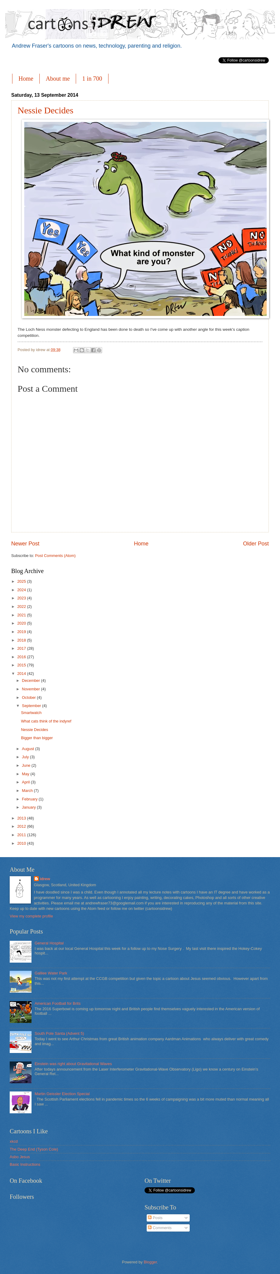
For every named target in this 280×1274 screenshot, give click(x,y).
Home (25, 78)
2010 (22, 843)
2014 (22, 673)
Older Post (256, 544)
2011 (22, 835)
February (30, 799)
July (26, 757)
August (28, 748)
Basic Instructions (25, 1164)
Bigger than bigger (37, 738)
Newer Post (25, 544)
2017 (22, 648)
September (32, 705)
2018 (22, 640)
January (29, 807)
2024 (22, 590)
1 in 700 (92, 78)
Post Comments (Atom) (55, 555)
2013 (22, 818)
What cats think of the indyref (46, 721)
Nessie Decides (45, 110)
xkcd (14, 1141)
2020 (22, 623)
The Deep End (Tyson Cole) (34, 1149)
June (27, 765)
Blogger (150, 1262)
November (31, 689)
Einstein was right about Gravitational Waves (73, 1063)
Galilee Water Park (51, 973)
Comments (160, 1227)
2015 (22, 665)
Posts (155, 1217)
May (26, 774)
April (26, 782)
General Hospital (49, 943)
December (31, 680)
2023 (22, 598)
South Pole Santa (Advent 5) (59, 1033)
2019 (22, 631)
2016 (22, 657)
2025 (22, 581)
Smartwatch (31, 712)
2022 (22, 606)
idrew (45, 879)
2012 (22, 826)
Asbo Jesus (20, 1157)
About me (58, 78)
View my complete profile (31, 916)
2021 (22, 615)
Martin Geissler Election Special (62, 1093)
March (28, 790)
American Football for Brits (58, 1003)
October (29, 697)
